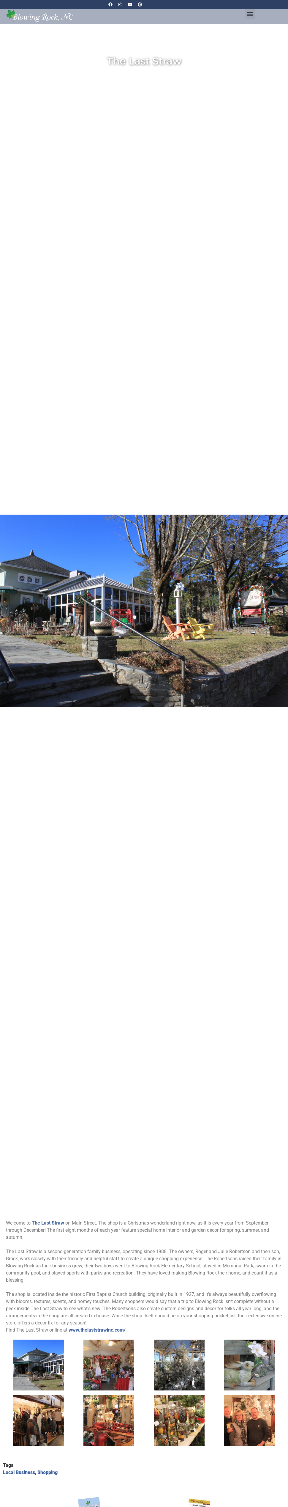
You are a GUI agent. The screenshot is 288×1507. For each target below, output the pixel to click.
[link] (48, 1223)
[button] (250, 14)
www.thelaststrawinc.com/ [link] (97, 1330)
